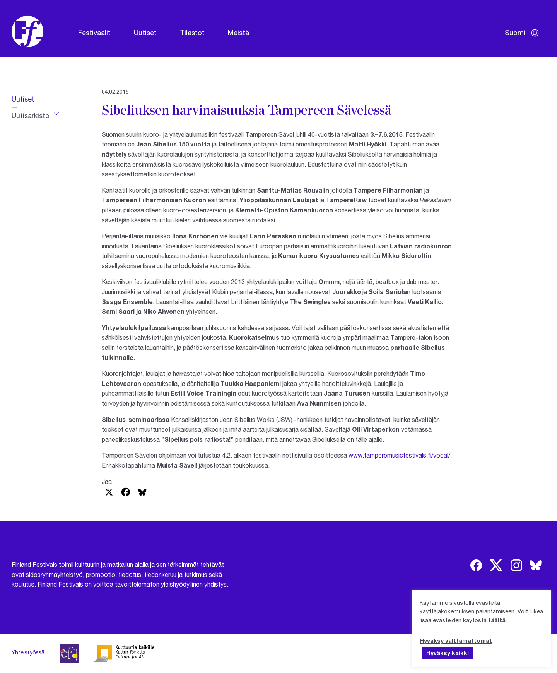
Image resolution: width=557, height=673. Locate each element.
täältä (497, 619)
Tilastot (192, 32)
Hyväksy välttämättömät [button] (456, 640)
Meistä (238, 32)
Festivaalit (94, 32)
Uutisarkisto (31, 115)
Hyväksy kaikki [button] (447, 652)
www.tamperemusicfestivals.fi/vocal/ (399, 455)
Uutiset (145, 32)
